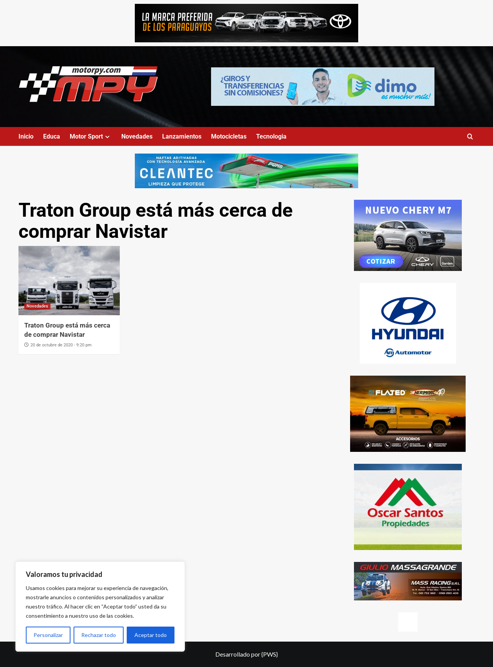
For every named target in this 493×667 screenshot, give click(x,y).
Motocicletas (228, 136)
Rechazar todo (98, 635)
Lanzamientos (181, 136)
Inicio (26, 136)
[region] (100, 607)
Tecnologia (271, 136)
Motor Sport (91, 136)
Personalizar (48, 635)
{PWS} (270, 654)
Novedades (137, 136)
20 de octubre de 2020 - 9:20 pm (61, 345)
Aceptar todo (150, 635)
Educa (51, 136)
